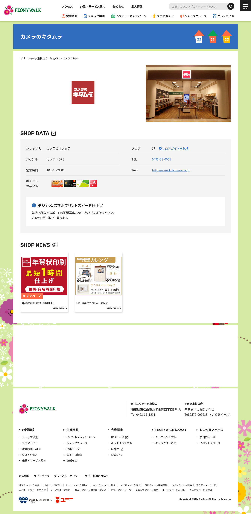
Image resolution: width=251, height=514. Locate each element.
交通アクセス (30, 454)
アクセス (67, 6)
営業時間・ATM (31, 449)
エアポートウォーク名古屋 (32, 489)
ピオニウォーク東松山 (77, 485)
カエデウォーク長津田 (200, 489)
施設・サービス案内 (92, 6)
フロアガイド (165, 16)
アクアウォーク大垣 (206, 485)
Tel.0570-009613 (196, 414)
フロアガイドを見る (175, 148)
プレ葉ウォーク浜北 (130, 485)
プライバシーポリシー (67, 476)
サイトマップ (42, 476)
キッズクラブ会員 (121, 443)
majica (115, 449)
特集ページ (73, 449)
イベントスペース (210, 443)
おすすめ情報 (74, 454)
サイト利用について (96, 476)
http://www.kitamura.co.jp (170, 170)
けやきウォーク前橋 (29, 485)
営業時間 (71, 16)
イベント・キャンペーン (130, 16)
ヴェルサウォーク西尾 (147, 489)
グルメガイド (225, 16)
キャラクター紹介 (165, 443)
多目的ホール (207, 437)
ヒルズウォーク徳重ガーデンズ (90, 489)
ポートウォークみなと (173, 489)
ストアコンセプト (165, 437)
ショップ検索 (96, 16)
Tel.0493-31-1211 (143, 414)
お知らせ (118, 6)
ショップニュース (195, 16)
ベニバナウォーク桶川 (104, 485)
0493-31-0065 (161, 159)
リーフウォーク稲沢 (60, 489)
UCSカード (117, 437)
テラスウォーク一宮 (121, 489)
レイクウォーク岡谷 (182, 485)
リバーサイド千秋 (53, 485)
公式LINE (116, 454)
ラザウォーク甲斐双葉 (156, 485)
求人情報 (136, 6)
